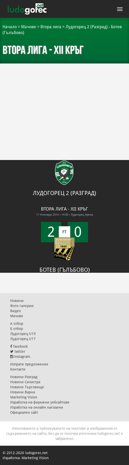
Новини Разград (23, 377)
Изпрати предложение (29, 364)
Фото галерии (22, 306)
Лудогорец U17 (23, 339)
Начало (10, 26)
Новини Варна (22, 392)
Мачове (28, 26)
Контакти (17, 369)
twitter (17, 351)
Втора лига (50, 26)
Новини (17, 301)
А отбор (16, 324)
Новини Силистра (25, 382)
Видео (15, 311)
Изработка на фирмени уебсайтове (39, 402)
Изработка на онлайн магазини (36, 407)
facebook (19, 346)
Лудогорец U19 (23, 334)
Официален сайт (24, 412)
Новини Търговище (27, 387)
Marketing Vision (23, 397)
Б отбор (16, 329)
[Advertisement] (64, 104)
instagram (20, 357)
